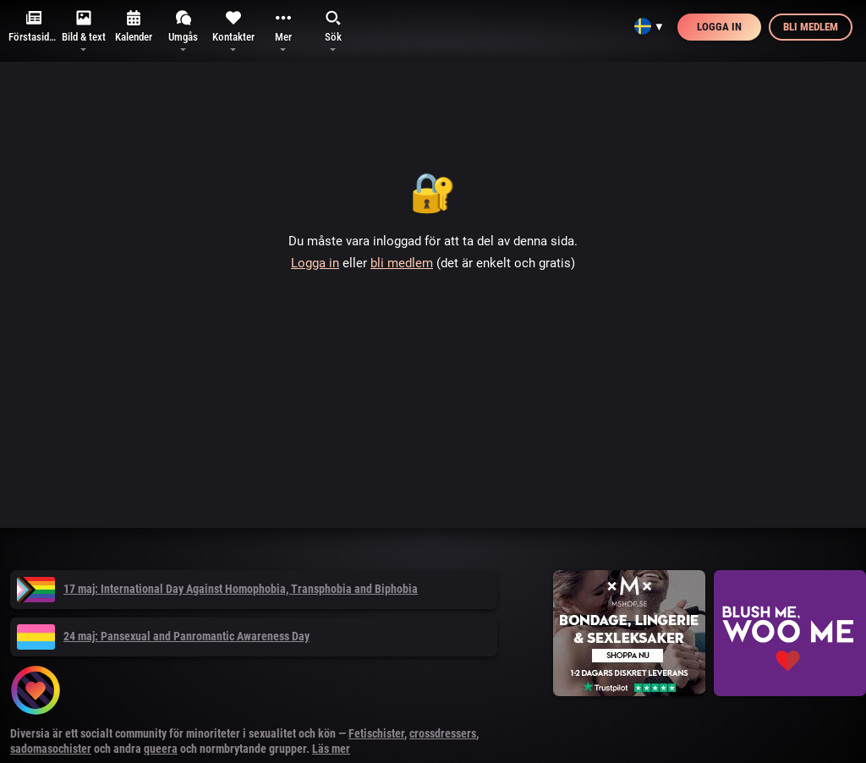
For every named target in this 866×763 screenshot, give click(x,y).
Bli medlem (810, 26)
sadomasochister (50, 748)
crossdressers (442, 733)
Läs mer (331, 748)
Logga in (719, 26)
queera (161, 748)
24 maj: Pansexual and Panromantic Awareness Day (163, 636)
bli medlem (401, 263)
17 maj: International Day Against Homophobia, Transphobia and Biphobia (217, 589)
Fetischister (376, 733)
